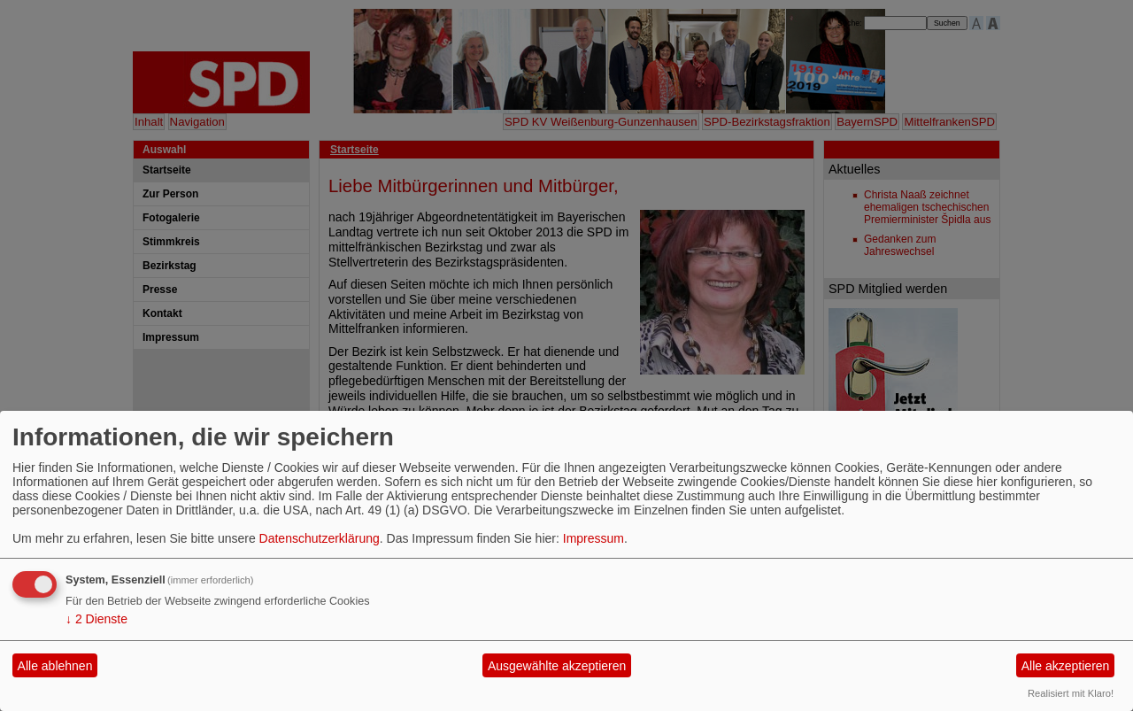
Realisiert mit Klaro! (1071, 693)
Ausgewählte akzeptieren (557, 666)
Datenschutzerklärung (319, 538)
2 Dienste (96, 619)
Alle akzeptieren (1065, 666)
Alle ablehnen (55, 666)
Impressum (593, 538)
